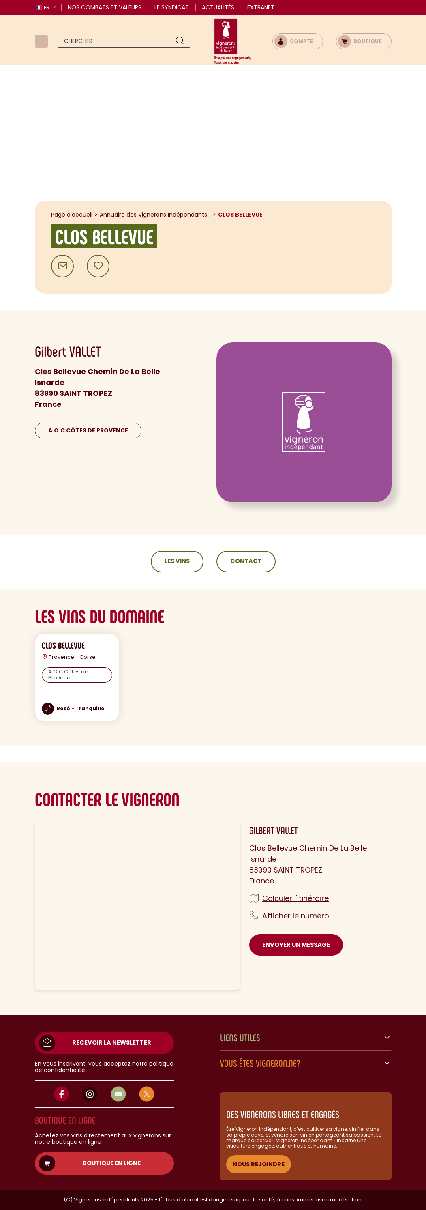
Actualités (218, 7)
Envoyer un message (296, 945)
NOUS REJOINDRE (259, 1164)
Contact (246, 561)
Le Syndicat (171, 7)
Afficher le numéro (295, 916)
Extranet (260, 7)
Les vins (177, 561)
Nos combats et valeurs (104, 7)
